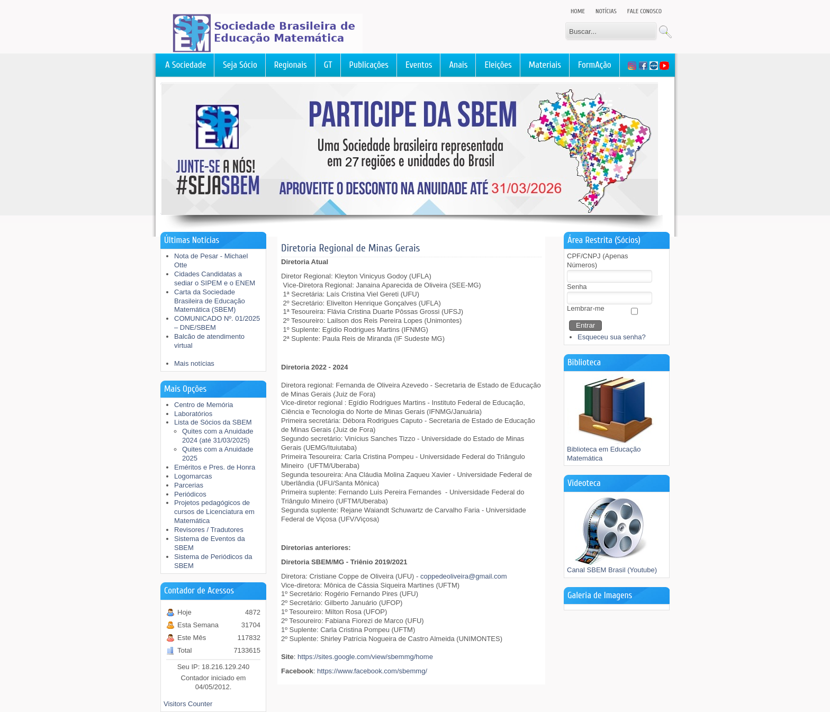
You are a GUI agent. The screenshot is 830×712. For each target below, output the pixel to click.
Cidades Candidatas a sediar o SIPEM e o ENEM (214, 278)
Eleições (497, 65)
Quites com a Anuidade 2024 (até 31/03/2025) (217, 435)
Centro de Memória (203, 405)
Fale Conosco (644, 11)
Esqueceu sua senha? (612, 337)
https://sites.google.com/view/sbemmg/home (365, 657)
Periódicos (190, 494)
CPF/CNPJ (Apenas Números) (597, 260)
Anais (458, 65)
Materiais (545, 65)
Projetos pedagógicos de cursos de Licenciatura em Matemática (214, 512)
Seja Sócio (240, 65)
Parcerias (188, 485)
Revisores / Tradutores (208, 530)
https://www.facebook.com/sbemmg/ (372, 671)
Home (578, 11)
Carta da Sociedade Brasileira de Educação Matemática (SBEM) (209, 301)
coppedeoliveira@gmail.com (463, 576)
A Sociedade (185, 65)
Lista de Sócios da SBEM (213, 422)
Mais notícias (194, 363)
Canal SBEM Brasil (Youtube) (612, 567)
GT (328, 65)
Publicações (369, 65)
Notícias (606, 11)
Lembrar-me (586, 308)
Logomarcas (193, 476)
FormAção (594, 65)
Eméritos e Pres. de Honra (214, 467)
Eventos (418, 65)
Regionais (290, 65)
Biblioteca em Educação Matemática (614, 450)
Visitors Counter (188, 704)
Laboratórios (193, 414)
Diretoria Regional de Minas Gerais (350, 248)
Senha (577, 287)
